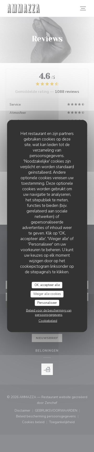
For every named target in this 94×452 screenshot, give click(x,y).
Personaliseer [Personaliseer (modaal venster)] (47, 302)
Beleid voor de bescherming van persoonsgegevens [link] (49, 312)
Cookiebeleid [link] (48, 321)
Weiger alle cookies (47, 294)
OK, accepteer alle (47, 285)
